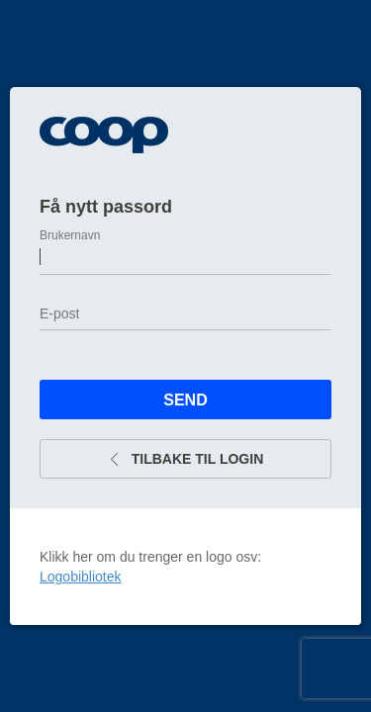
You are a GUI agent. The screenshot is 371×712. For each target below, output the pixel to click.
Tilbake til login (186, 459)
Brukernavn (70, 235)
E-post (59, 313)
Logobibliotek (81, 576)
